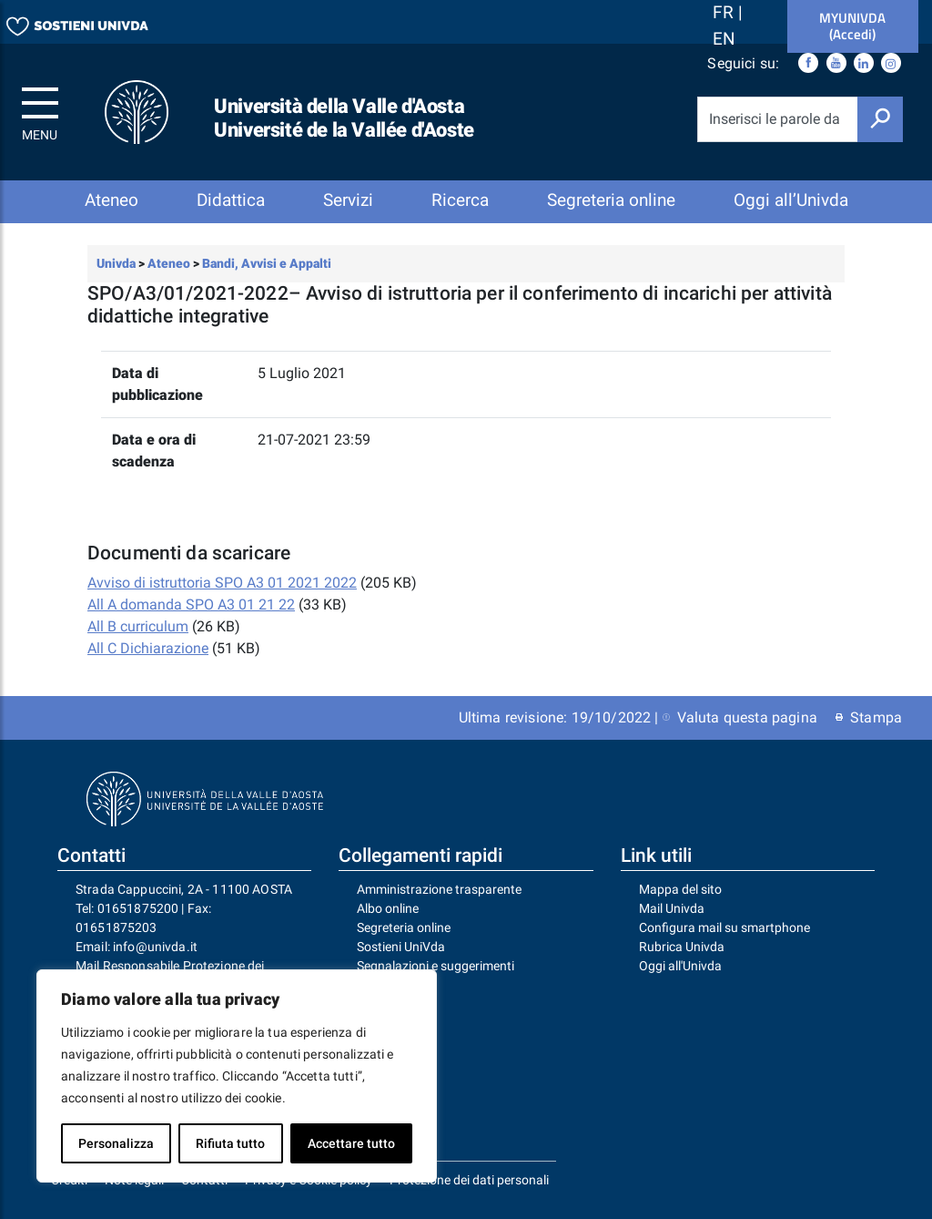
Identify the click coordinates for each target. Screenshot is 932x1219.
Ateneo (111, 200)
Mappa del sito (680, 889)
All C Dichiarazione (147, 648)
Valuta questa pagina (740, 717)
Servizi (348, 200)
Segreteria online (611, 200)
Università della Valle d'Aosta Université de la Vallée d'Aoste (344, 118)
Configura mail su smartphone (724, 927)
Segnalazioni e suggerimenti (435, 965)
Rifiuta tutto (230, 1143)
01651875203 (116, 927)
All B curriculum (137, 626)
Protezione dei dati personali (469, 1180)
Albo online (388, 908)
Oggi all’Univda (791, 200)
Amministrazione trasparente (439, 889)
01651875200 (138, 908)
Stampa (869, 717)
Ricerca (460, 200)
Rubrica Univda (681, 946)
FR (725, 12)
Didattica (231, 200)
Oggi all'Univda (680, 965)
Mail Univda (671, 908)
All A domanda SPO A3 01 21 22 (191, 604)
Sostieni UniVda (401, 946)
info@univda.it (155, 946)
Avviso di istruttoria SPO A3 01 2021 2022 (222, 582)
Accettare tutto (351, 1143)
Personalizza (116, 1143)
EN (724, 38)
